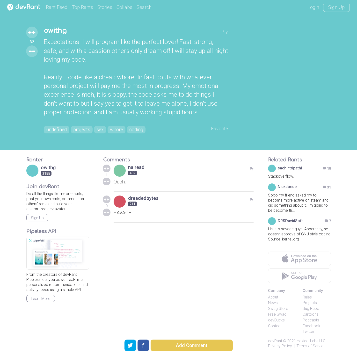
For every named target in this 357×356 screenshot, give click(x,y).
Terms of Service (311, 346)
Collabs (124, 7)
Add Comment (191, 345)
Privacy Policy (280, 346)
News (273, 303)
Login (313, 7)
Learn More (40, 298)
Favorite (219, 129)
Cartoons (310, 314)
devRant (275, 341)
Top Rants (82, 7)
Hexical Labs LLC (311, 341)
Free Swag (277, 314)
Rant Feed (56, 7)
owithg (55, 31)
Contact (275, 326)
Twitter (308, 331)
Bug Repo (311, 308)
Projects (310, 303)
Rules (307, 297)
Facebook (311, 326)
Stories (104, 7)
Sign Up (336, 7)
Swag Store (278, 308)
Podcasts (311, 320)
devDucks (276, 320)
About (273, 297)
